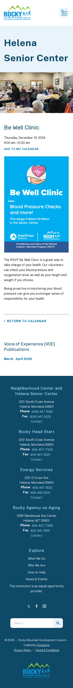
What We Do (36, 558)
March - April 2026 (18, 359)
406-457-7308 (42, 449)
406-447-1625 (42, 487)
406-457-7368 (42, 525)
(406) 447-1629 (40, 417)
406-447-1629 (40, 455)
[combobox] (31, 623)
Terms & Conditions (47, 650)
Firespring (43, 645)
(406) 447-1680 (42, 411)
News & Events (36, 579)
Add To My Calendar (21, 149)
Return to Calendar (26, 321)
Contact (36, 421)
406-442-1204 (40, 493)
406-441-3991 (40, 531)
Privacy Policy (22, 650)
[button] (64, 13)
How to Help (37, 572)
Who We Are (36, 565)
